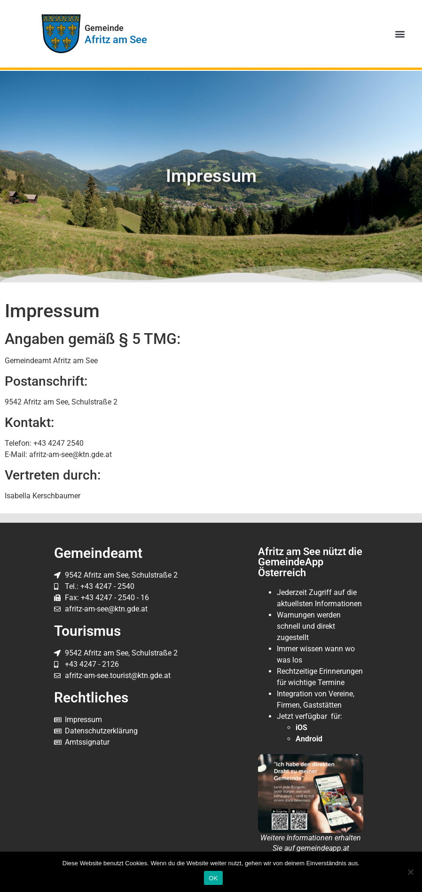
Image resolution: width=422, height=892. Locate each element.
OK (213, 878)
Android (309, 738)
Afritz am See (116, 39)
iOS (301, 727)
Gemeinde (104, 28)
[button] (400, 34)
